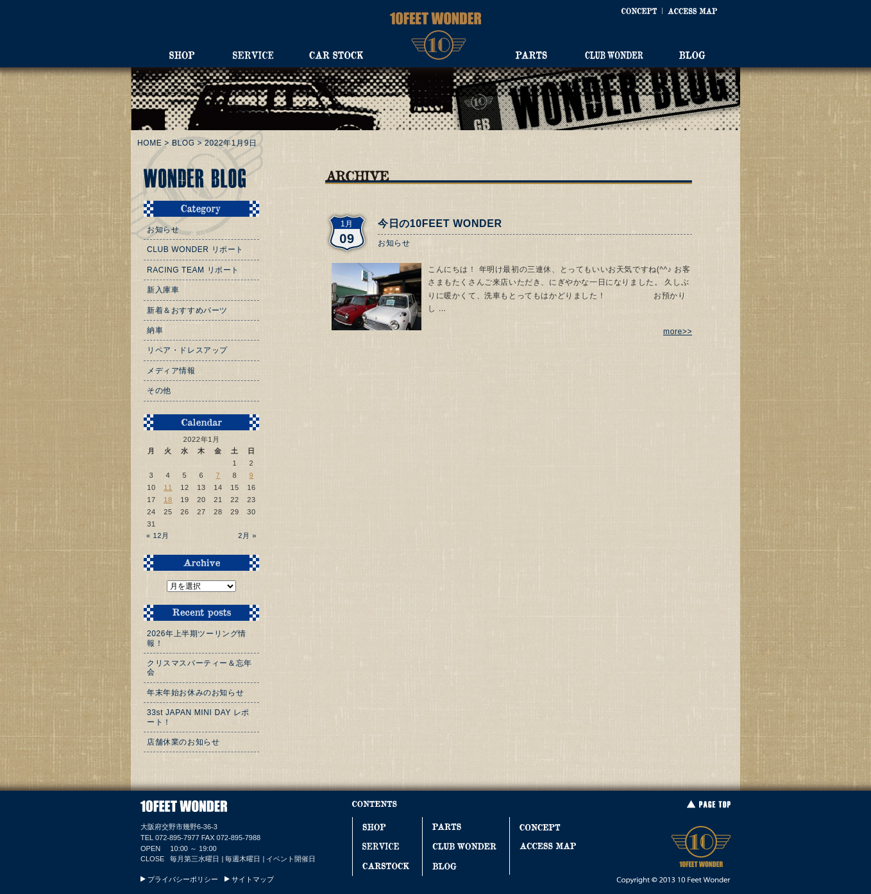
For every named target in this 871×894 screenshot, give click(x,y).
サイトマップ (253, 879)
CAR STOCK (336, 55)
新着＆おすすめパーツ (187, 310)
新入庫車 (163, 289)
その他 (159, 390)
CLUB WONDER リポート (195, 249)
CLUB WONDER (614, 55)
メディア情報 (171, 370)
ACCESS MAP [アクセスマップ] (692, 11)
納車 (155, 330)
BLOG (692, 55)
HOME (149, 143)
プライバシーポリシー (183, 879)
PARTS (531, 55)
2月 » (247, 535)
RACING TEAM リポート (193, 270)
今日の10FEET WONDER (440, 223)
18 (168, 499)
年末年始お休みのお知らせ (195, 692)
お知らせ (394, 243)
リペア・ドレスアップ (187, 350)
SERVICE (252, 55)
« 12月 (157, 535)
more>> (677, 331)
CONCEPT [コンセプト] (639, 11)
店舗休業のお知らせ (183, 742)
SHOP (182, 55)
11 (168, 487)
